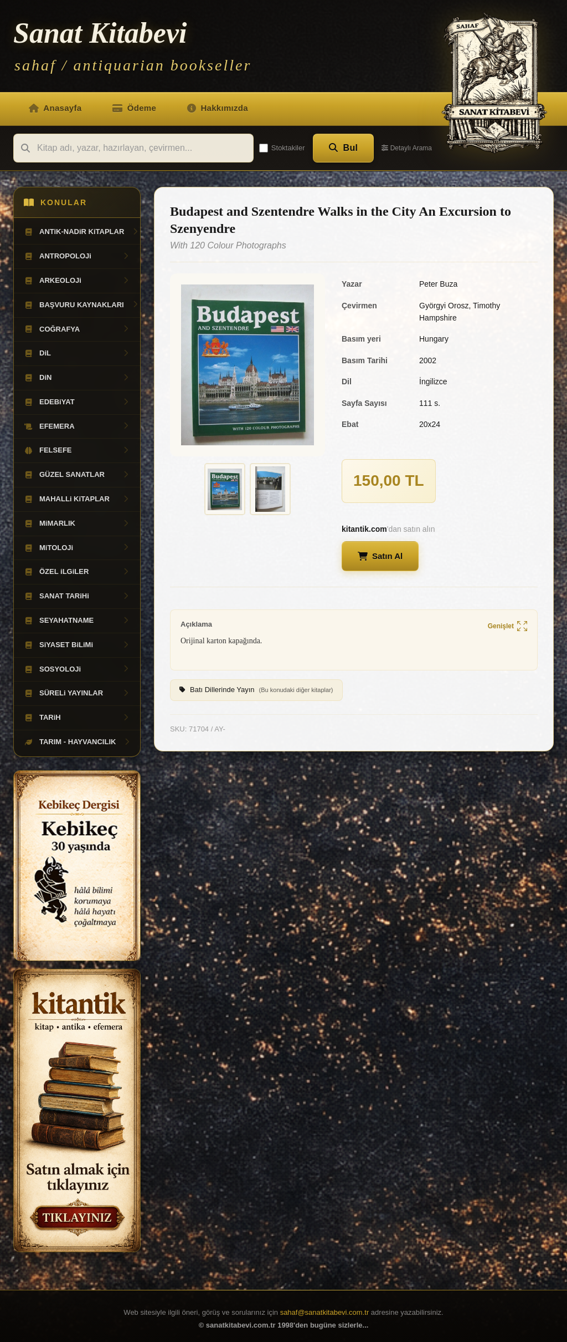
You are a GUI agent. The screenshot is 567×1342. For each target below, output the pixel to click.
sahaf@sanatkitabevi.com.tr (324, 1312)
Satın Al (380, 556)
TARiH (77, 717)
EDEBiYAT (77, 402)
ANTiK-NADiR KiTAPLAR (81, 231)
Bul (343, 147)
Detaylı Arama (407, 148)
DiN (77, 377)
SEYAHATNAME (77, 620)
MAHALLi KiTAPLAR (77, 499)
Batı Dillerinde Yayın (256, 690)
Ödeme (134, 108)
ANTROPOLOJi (77, 256)
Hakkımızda (217, 108)
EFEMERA (77, 426)
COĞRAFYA (77, 329)
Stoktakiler (282, 148)
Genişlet (507, 627)
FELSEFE (77, 450)
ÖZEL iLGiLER (77, 571)
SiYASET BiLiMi (77, 644)
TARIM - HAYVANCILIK (77, 742)
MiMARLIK (77, 523)
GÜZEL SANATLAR (77, 474)
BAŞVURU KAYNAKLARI (81, 305)
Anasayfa (55, 108)
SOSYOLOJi (77, 669)
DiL (77, 353)
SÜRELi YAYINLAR (77, 693)
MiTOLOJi (77, 547)
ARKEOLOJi (77, 280)
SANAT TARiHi (77, 596)
